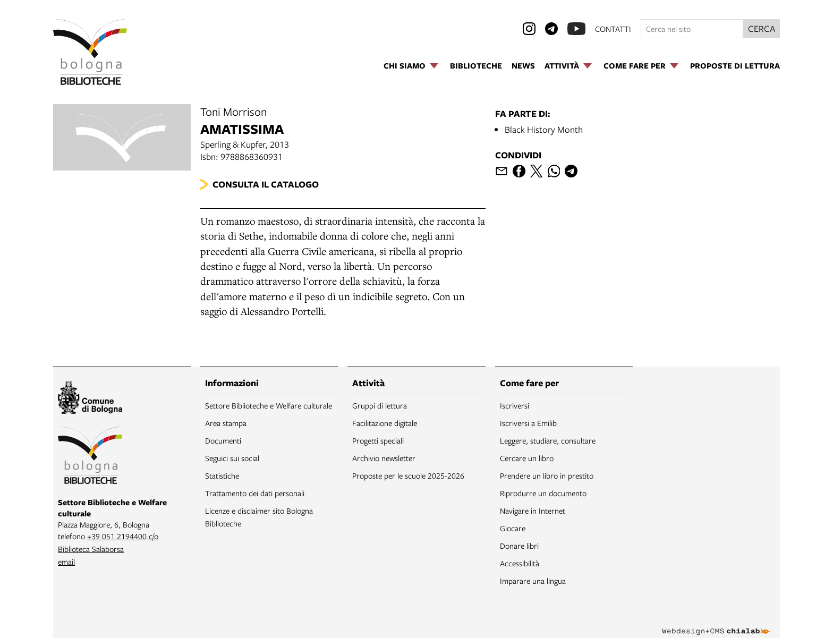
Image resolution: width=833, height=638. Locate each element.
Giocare (512, 528)
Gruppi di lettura (379, 405)
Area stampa (225, 423)
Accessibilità (519, 563)
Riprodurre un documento (543, 493)
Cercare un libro (527, 458)
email (66, 561)
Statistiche (222, 475)
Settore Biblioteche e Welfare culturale (268, 405)
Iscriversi (514, 405)
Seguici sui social (232, 458)
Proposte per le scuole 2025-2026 (408, 475)
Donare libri (519, 545)
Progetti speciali (378, 440)
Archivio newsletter (383, 458)
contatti (613, 28)
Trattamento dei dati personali (254, 493)
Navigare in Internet (532, 510)
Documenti (223, 440)
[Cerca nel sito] (692, 28)
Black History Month (544, 129)
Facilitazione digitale (384, 423)
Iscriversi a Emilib (528, 423)
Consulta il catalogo (265, 184)
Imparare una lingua (533, 580)
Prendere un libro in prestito (546, 475)
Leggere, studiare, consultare (548, 440)
